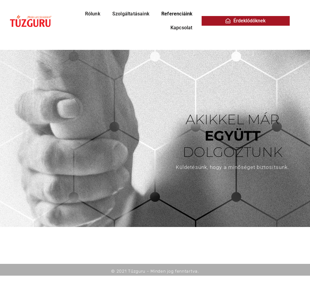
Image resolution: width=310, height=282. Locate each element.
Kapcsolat (181, 28)
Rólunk (92, 14)
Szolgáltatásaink (130, 14)
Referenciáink (177, 14)
